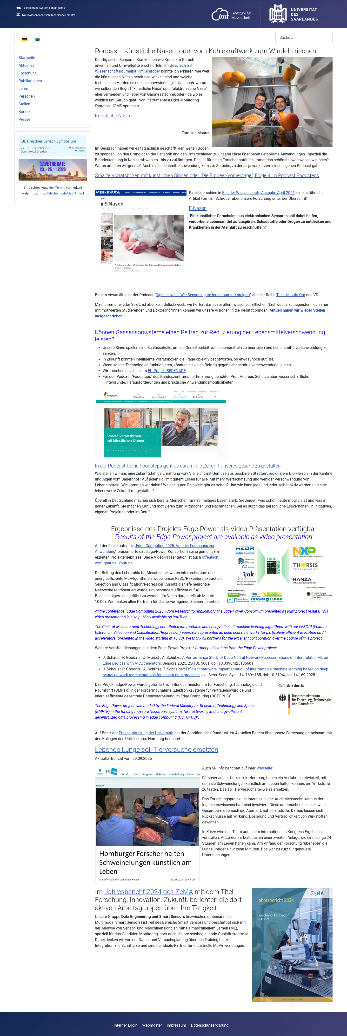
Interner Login (126, 1025)
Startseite (27, 57)
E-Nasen (198, 208)
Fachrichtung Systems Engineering (40, 7)
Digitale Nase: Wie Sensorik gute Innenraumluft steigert (203, 295)
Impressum (176, 1025)
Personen (27, 96)
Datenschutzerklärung (209, 1025)
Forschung (28, 73)
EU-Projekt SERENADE (167, 370)
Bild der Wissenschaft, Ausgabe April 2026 (258, 192)
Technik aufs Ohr (290, 295)
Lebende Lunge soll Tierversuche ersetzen (156, 750)
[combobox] (304, 37)
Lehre (23, 88)
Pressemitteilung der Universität (146, 733)
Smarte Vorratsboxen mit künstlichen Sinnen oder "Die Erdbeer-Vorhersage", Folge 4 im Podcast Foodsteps (207, 175)
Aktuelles (26, 65)
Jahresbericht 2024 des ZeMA (148, 892)
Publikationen (30, 81)
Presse (24, 119)
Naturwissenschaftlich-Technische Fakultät (45, 15)
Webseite (264, 768)
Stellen (24, 104)
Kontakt (25, 111)
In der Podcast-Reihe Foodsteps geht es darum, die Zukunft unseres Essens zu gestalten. (188, 466)
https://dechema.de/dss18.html (61, 193)
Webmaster (152, 1025)
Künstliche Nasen (113, 116)
